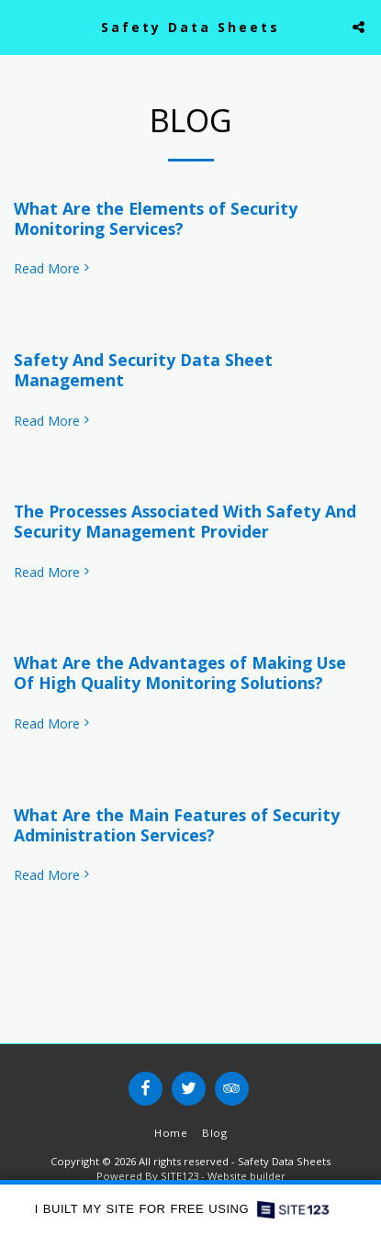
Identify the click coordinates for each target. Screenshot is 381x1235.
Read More (53, 269)
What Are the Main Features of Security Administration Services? (177, 825)
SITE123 (179, 1176)
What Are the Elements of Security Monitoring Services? (155, 218)
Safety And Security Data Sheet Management (143, 370)
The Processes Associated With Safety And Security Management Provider (185, 521)
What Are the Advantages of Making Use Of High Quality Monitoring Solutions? (180, 672)
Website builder (246, 1176)
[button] (20, 26)
